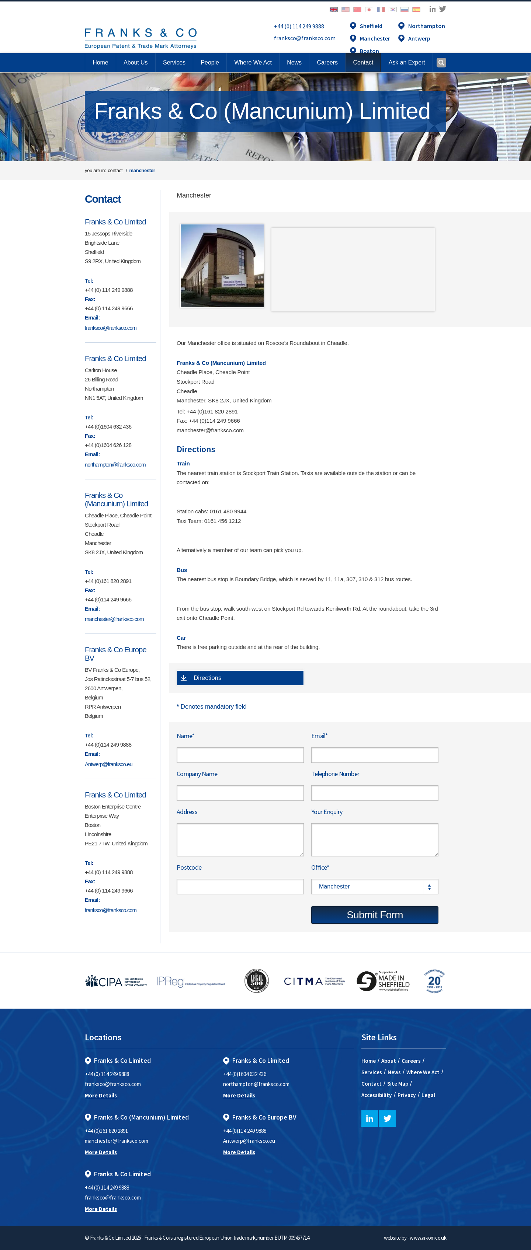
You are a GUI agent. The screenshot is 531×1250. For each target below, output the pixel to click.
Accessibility (376, 1095)
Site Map (397, 1083)
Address (187, 811)
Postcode (189, 867)
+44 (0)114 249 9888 (244, 1130)
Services (371, 1072)
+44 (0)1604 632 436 (244, 1074)
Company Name (197, 773)
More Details (101, 1095)
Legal (428, 1095)
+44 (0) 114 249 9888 (299, 26)
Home (100, 62)
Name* (185, 736)
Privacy (407, 1095)
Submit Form (375, 915)
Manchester (375, 38)
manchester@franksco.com (114, 619)
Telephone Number (335, 773)
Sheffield (371, 25)
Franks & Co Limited (115, 222)
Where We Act (423, 1072)
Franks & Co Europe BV (115, 654)
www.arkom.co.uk (428, 1237)
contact (115, 170)
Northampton (426, 25)
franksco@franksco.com (305, 38)
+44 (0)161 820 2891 (106, 1130)
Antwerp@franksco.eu (108, 764)
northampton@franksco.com (115, 464)
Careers (411, 1060)
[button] (363, 62)
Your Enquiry (326, 811)
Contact (103, 199)
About (388, 1060)
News (394, 1072)
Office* (320, 867)
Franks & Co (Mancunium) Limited (116, 499)
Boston (369, 51)
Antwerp (419, 38)
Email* (319, 736)
